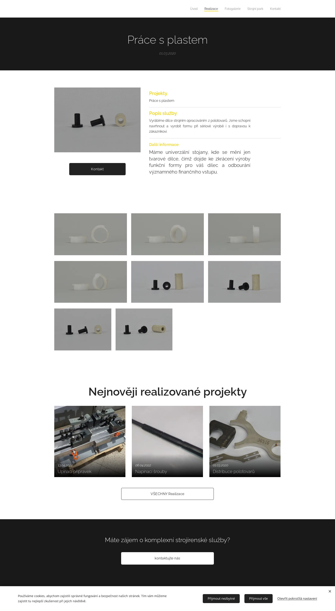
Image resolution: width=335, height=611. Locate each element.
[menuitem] (189, 8)
